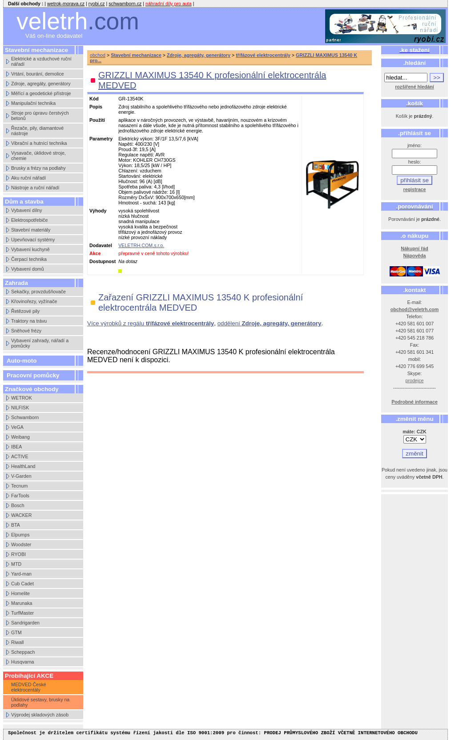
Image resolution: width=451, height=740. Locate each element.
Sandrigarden (25, 622)
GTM (16, 632)
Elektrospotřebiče (29, 220)
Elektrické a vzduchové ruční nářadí (41, 61)
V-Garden (21, 476)
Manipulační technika (33, 103)
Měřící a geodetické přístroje (41, 93)
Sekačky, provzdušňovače (38, 291)
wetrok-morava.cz (66, 3)
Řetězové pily (25, 311)
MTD (16, 564)
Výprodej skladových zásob (39, 714)
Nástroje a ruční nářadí (35, 187)
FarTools (20, 495)
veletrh (77, 21)
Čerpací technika (29, 259)
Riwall (17, 642)
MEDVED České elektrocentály (28, 687)
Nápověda (414, 255)
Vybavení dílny (26, 210)
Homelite (20, 593)
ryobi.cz (97, 3)
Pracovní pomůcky (33, 375)
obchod (97, 55)
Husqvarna (22, 661)
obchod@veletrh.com (415, 309)
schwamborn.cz (125, 3)
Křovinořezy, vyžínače (34, 301)
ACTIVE (19, 456)
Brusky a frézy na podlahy (38, 168)
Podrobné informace (414, 401)
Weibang (20, 437)
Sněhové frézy (26, 330)
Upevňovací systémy (33, 239)
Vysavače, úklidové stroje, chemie (38, 155)
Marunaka (21, 603)
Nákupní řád (414, 248)
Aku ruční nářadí (28, 177)
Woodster (21, 544)
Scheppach (23, 652)
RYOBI (18, 554)
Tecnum (19, 485)
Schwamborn (25, 417)
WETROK (21, 397)
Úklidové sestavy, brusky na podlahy (40, 702)
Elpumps (20, 534)
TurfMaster (22, 613)
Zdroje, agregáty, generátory (41, 83)
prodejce (415, 380)
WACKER (21, 515)
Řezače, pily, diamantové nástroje (37, 130)
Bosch (17, 505)
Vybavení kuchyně (30, 249)
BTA (15, 525)
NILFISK (20, 407)
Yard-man (21, 573)
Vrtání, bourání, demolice (37, 73)
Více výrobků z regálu (150, 323)
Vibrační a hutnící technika (39, 143)
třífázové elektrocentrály (263, 55)
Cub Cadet (22, 583)
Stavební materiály (30, 229)
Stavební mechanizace (136, 55)
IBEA (16, 446)
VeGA (17, 427)
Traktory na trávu (29, 321)
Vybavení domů (27, 269)
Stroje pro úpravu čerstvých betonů (40, 115)
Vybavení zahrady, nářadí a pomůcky (39, 343)
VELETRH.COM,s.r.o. (141, 245)
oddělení (269, 323)
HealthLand (23, 466)
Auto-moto (21, 360)
